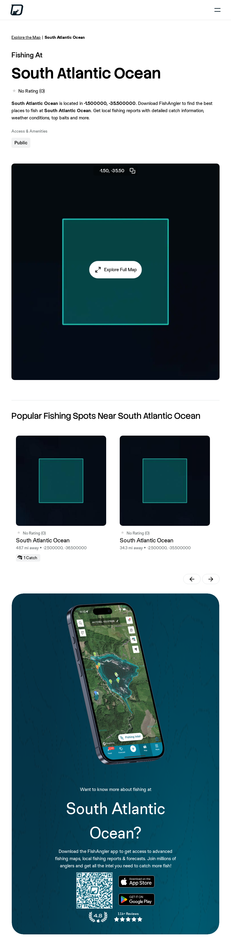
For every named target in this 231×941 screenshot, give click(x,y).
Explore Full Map (120, 269)
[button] (115, 269)
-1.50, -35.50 (118, 170)
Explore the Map (26, 37)
